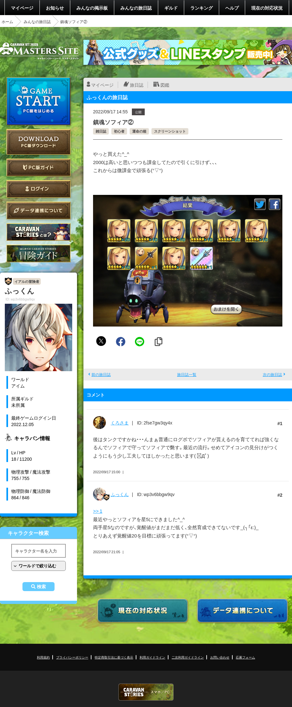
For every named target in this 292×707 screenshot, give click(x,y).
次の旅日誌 (272, 374)
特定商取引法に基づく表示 (114, 657)
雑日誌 (101, 131)
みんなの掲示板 (92, 7)
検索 (41, 586)
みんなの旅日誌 (136, 7)
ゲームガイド (38, 253)
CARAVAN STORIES (146, 692)
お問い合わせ (219, 657)
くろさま (120, 422)
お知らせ (55, 7)
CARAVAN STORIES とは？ (38, 232)
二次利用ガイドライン (188, 657)
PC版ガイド (38, 167)
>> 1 (97, 510)
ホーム (7, 21)
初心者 (119, 131)
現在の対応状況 (267, 7)
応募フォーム (245, 657)
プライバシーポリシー (72, 657)
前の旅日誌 (101, 374)
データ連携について (38, 210)
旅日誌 (136, 85)
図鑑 (164, 85)
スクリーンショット (170, 131)
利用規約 (43, 657)
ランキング (201, 7)
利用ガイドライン (152, 657)
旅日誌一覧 (186, 374)
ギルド (171, 7)
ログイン (38, 189)
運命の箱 (139, 131)
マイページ (22, 7)
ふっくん (120, 494)
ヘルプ (232, 7)
